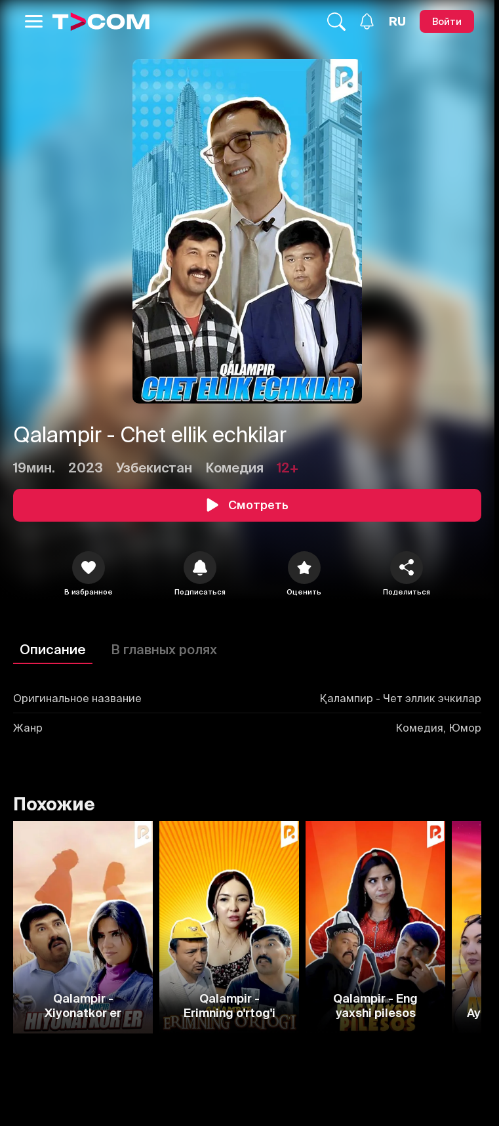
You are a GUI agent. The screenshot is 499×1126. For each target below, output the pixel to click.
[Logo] (101, 21)
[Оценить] (304, 567)
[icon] (88, 567)
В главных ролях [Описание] (164, 649)
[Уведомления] (367, 21)
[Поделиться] (406, 567)
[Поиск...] (336, 21)
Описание (53, 649)
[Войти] (447, 21)
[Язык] (397, 21)
